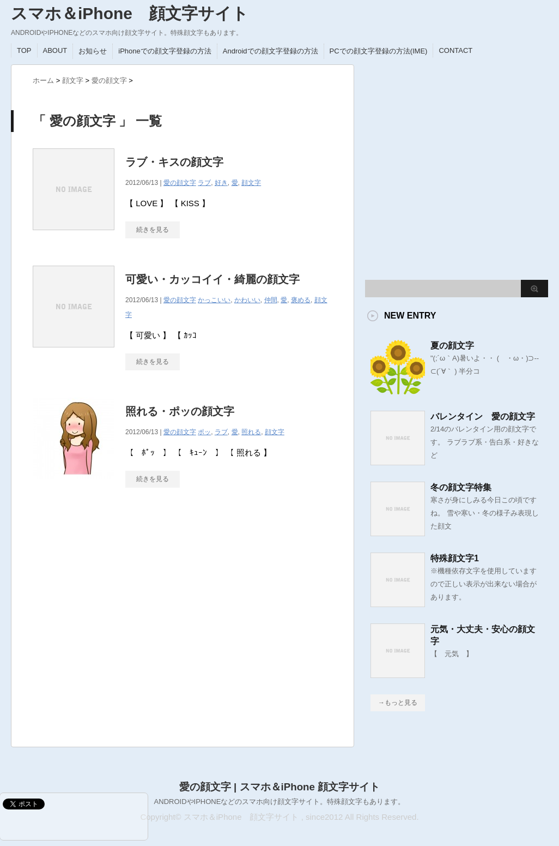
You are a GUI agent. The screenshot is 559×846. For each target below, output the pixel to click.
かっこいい (214, 300)
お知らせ (92, 51)
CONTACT (455, 50)
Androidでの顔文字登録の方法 (270, 51)
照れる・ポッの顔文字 (179, 411)
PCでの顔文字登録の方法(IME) (379, 51)
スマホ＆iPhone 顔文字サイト (129, 13)
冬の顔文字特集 (460, 487)
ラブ (221, 432)
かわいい (247, 300)
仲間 (270, 300)
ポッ (204, 432)
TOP (24, 50)
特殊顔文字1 (454, 558)
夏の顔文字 (452, 345)
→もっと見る (397, 702)
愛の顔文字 (179, 300)
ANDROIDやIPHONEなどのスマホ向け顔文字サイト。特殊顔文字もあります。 (279, 801)
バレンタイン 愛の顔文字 (482, 416)
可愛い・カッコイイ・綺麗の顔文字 (212, 279)
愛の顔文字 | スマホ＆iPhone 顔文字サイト (279, 787)
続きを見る (152, 361)
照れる (251, 432)
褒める (301, 300)
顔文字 (251, 183)
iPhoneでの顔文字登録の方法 (164, 51)
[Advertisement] (113, 622)
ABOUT (55, 50)
